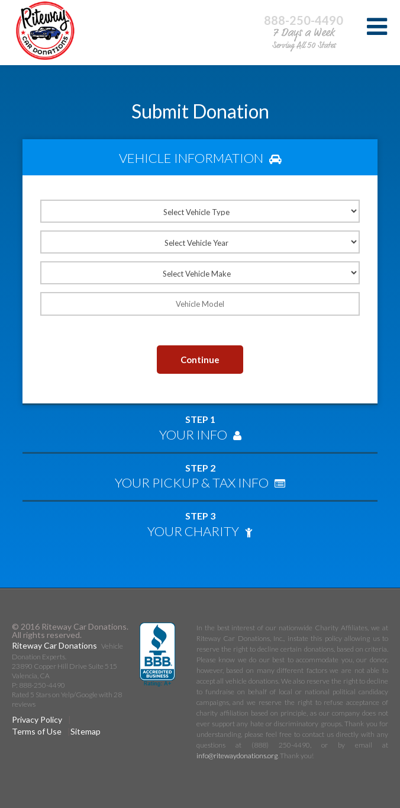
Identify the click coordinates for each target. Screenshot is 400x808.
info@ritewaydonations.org (237, 755)
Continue (200, 359)
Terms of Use (37, 731)
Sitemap (85, 731)
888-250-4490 (303, 20)
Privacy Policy (37, 719)
